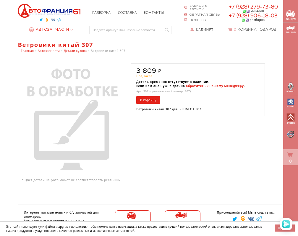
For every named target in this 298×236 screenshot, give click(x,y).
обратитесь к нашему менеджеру (215, 86)
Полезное (199, 20)
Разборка (101, 12)
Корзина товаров (255, 30)
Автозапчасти (49, 30)
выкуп (291, 15)
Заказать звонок (198, 7)
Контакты (154, 12)
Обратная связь (205, 14)
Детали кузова (75, 51)
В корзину (148, 100)
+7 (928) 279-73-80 (253, 7)
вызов (291, 30)
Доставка (127, 12)
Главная (27, 51)
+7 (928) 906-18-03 (253, 16)
